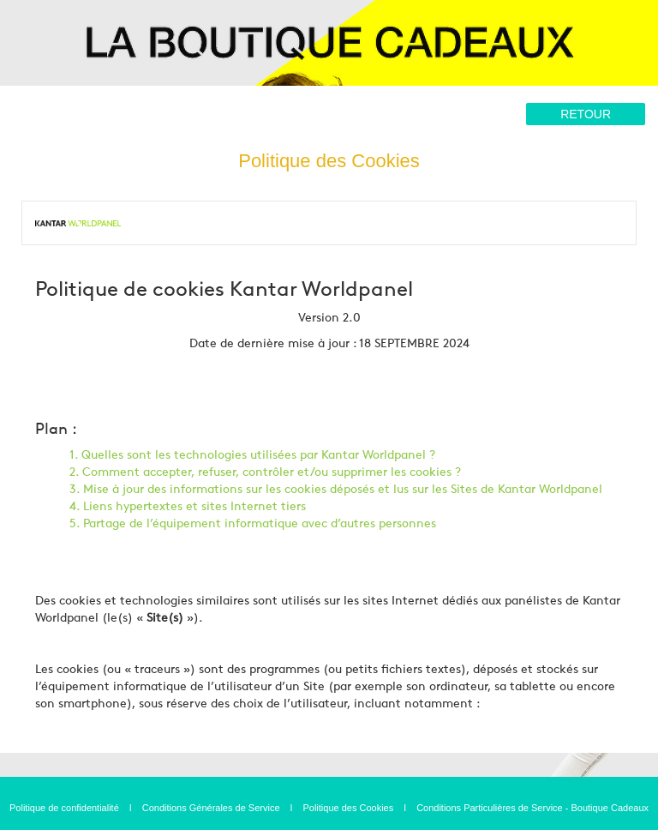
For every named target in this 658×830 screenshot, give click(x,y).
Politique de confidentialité (64, 808)
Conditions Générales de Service (211, 808)
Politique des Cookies (347, 808)
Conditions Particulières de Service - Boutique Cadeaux (532, 808)
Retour (585, 114)
